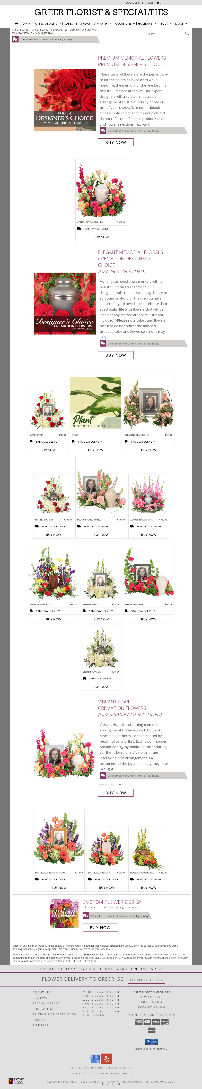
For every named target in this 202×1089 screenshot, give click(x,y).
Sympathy (103, 23)
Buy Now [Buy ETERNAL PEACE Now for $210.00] (101, 619)
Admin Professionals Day (41, 23)
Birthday (83, 23)
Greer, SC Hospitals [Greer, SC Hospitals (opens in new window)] (119, 1067)
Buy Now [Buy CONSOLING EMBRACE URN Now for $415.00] (101, 237)
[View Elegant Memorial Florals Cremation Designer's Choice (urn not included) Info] (65, 303)
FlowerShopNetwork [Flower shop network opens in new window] (103, 1081)
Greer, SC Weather (82, 1073)
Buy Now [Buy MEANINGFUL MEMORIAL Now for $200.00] (148, 887)
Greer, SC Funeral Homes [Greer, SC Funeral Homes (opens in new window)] (86, 1067)
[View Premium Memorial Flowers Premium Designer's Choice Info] (65, 100)
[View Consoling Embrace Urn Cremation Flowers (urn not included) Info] (101, 190)
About (166, 23)
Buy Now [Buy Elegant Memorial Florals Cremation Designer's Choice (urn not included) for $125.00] (115, 355)
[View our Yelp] (106, 1063)
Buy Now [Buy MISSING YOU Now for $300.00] (48, 450)
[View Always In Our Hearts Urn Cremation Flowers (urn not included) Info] (148, 496)
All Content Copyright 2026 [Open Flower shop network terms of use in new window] (67, 1081)
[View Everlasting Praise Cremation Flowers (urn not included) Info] (53, 572)
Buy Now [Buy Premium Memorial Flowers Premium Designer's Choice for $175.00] (115, 142)
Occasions (125, 23)
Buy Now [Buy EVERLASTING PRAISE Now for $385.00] (53, 619)
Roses (68, 23)
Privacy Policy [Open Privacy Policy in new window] (132, 1081)
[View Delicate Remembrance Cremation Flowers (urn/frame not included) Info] (101, 487)
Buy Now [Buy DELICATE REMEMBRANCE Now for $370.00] (101, 534)
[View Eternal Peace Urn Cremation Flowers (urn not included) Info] (101, 648)
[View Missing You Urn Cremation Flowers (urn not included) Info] (53, 496)
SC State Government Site (114, 1073)
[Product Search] (165, 33)
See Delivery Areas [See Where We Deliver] (146, 980)
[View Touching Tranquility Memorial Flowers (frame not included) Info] (148, 402)
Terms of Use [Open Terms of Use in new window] (111, 1083)
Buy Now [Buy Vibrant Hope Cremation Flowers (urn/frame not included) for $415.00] (115, 793)
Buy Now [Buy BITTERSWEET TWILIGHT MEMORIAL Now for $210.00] (59, 887)
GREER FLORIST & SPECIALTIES (101, 12)
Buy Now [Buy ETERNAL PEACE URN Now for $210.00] (101, 686)
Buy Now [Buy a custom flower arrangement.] (100, 927)
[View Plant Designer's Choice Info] (95, 403)
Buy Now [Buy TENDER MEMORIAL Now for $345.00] (148, 619)
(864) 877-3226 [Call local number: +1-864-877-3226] (144, 2)
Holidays (147, 23)
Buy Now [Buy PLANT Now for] (95, 450)
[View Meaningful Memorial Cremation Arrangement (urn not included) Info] (148, 849)
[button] (159, 2)
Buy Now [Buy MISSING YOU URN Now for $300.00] (53, 534)
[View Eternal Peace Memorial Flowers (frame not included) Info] (101, 580)
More (181, 23)
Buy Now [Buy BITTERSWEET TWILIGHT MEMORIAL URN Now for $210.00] (106, 887)
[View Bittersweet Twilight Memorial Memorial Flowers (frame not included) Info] (58, 840)
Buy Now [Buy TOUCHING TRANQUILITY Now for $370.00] (148, 450)
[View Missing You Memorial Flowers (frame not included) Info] (48, 411)
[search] (187, 33)
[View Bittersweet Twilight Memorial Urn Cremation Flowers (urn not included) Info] (106, 849)
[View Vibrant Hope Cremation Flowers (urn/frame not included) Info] (65, 747)
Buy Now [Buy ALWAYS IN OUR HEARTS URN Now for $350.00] (148, 534)
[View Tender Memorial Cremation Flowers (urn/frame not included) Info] (148, 572)
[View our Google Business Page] (95, 1063)
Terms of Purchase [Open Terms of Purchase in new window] (159, 1081)
